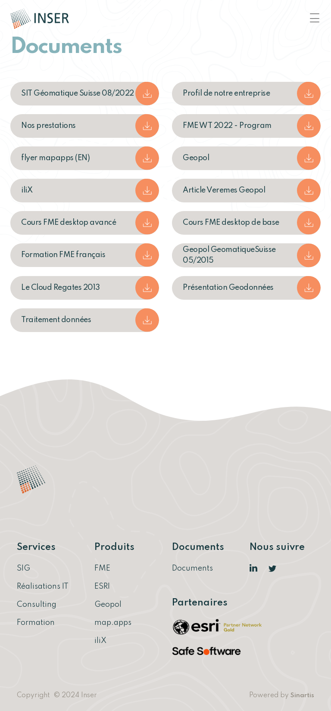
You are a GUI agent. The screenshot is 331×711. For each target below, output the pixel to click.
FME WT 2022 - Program (227, 126)
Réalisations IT (43, 586)
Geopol (196, 158)
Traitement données (56, 320)
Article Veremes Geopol (224, 190)
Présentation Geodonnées (228, 288)
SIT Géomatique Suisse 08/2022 (77, 93)
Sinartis (302, 695)
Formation (36, 623)
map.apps (112, 623)
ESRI (102, 586)
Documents (192, 568)
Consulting (36, 605)
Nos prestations (48, 126)
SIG (23, 568)
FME (102, 568)
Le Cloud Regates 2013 (60, 288)
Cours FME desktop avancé (68, 223)
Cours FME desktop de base (231, 223)
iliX (26, 190)
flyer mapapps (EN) (55, 158)
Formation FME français (63, 255)
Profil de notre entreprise (226, 93)
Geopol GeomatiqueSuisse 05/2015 (229, 255)
